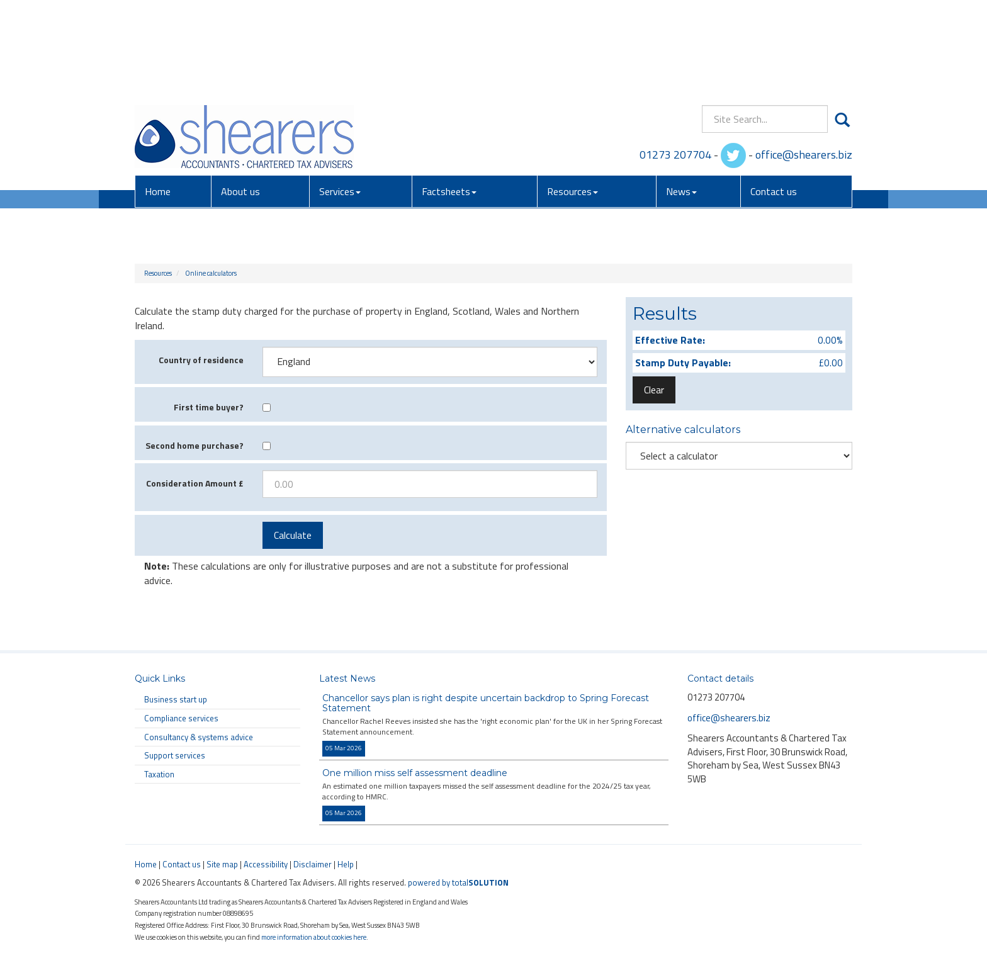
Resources (572, 100)
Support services (174, 755)
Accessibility (266, 864)
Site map (222, 864)
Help (345, 864)
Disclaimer (312, 864)
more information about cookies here (313, 937)
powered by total (458, 882)
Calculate (293, 535)
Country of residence (201, 359)
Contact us (773, 100)
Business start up (175, 699)
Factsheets (449, 100)
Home (158, 100)
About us (240, 100)
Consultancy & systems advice (198, 737)
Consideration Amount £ (195, 483)
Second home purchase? (194, 445)
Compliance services (181, 718)
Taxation (159, 774)
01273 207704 (675, 62)
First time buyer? (209, 407)
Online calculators (211, 273)
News (681, 100)
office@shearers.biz (803, 62)
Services (340, 100)
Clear (654, 389)
